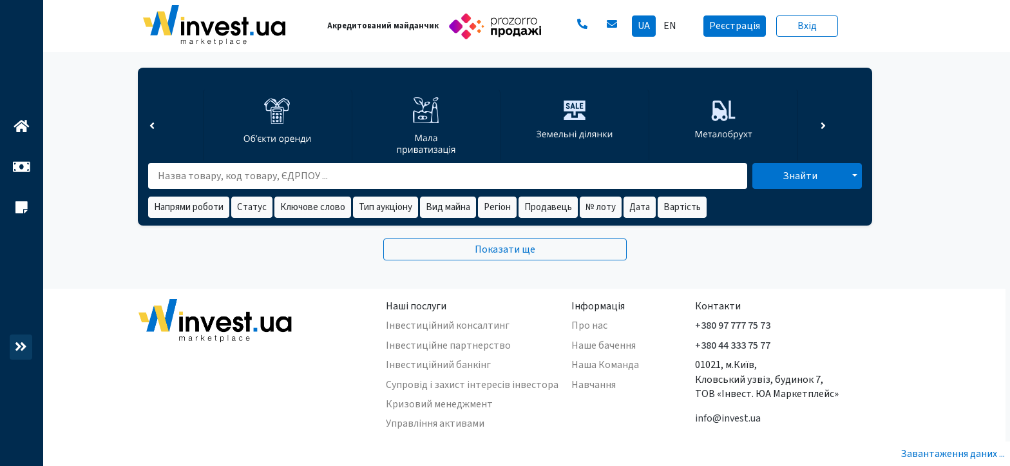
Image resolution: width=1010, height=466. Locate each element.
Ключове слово (312, 207)
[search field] (443, 176)
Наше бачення (603, 345)
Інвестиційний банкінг (438, 365)
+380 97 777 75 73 (732, 325)
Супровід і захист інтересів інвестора (472, 385)
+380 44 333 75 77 (732, 345)
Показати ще (505, 249)
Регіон (497, 207)
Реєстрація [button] (734, 26)
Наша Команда (605, 365)
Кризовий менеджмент (439, 404)
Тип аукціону (385, 207)
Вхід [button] (807, 26)
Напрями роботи (189, 207)
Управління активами (435, 423)
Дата (639, 207)
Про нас (589, 325)
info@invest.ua (728, 418)
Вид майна (448, 207)
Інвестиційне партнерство (448, 345)
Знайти (800, 176)
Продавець (548, 207)
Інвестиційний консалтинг (448, 325)
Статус (252, 207)
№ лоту (601, 207)
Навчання (593, 385)
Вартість (682, 207)
